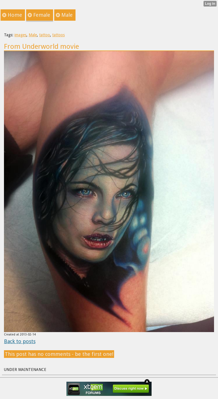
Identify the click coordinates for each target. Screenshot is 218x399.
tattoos (58, 35)
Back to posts (19, 341)
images (20, 35)
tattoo (44, 35)
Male (33, 35)
